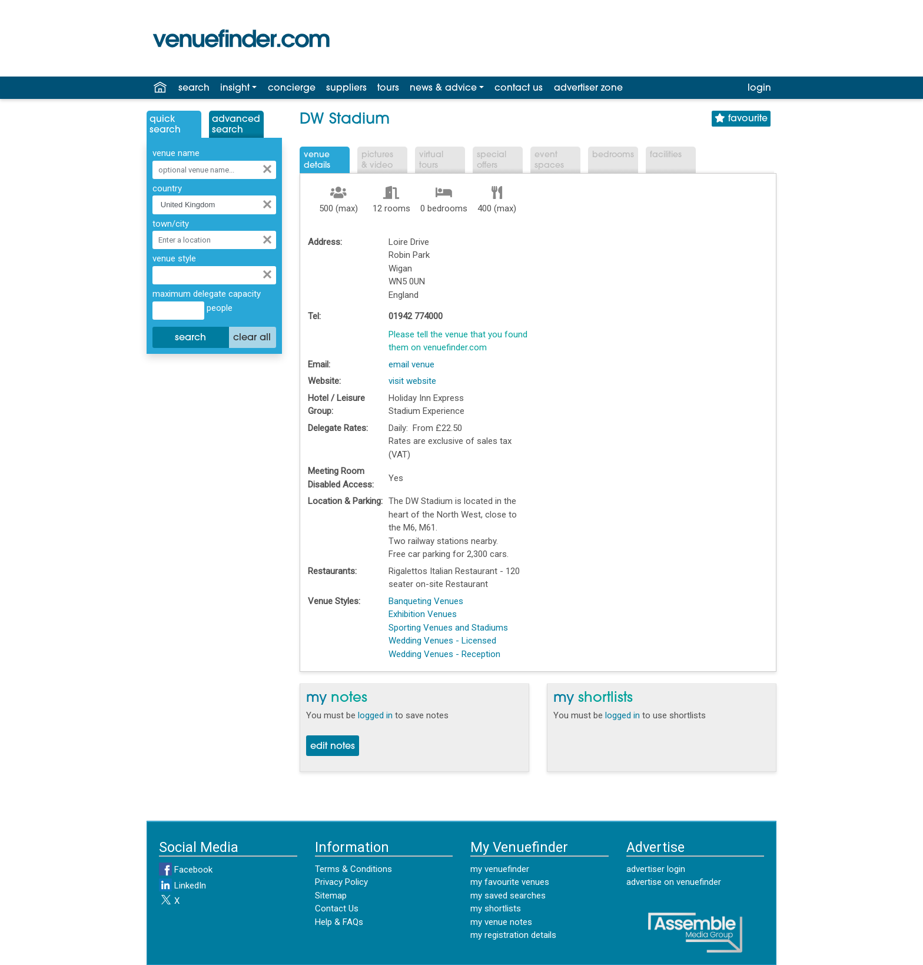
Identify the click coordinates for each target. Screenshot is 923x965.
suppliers (346, 88)
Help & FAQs (339, 922)
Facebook (186, 869)
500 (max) (338, 208)
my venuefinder (499, 869)
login (759, 88)
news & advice (443, 88)
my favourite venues (509, 882)
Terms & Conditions (353, 869)
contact (518, 88)
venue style (174, 258)
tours (388, 88)
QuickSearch (165, 125)
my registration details (513, 935)
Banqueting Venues (426, 601)
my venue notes (501, 922)
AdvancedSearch (236, 125)
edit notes (332, 746)
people (218, 308)
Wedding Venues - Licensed (442, 640)
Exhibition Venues (423, 614)
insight (235, 88)
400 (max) (496, 208)
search (194, 88)
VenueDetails (317, 160)
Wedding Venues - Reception (444, 654)
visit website (412, 381)
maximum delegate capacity (206, 293)
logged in (375, 715)
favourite (741, 119)
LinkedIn (182, 885)
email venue (411, 364)
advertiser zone (588, 88)
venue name (176, 153)
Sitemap (331, 895)
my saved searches (508, 895)
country (167, 188)
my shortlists (495, 908)
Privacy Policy (341, 882)
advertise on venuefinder (673, 882)
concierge (292, 88)
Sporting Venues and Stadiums (448, 627)
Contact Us (336, 908)
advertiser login (655, 869)
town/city (170, 223)
